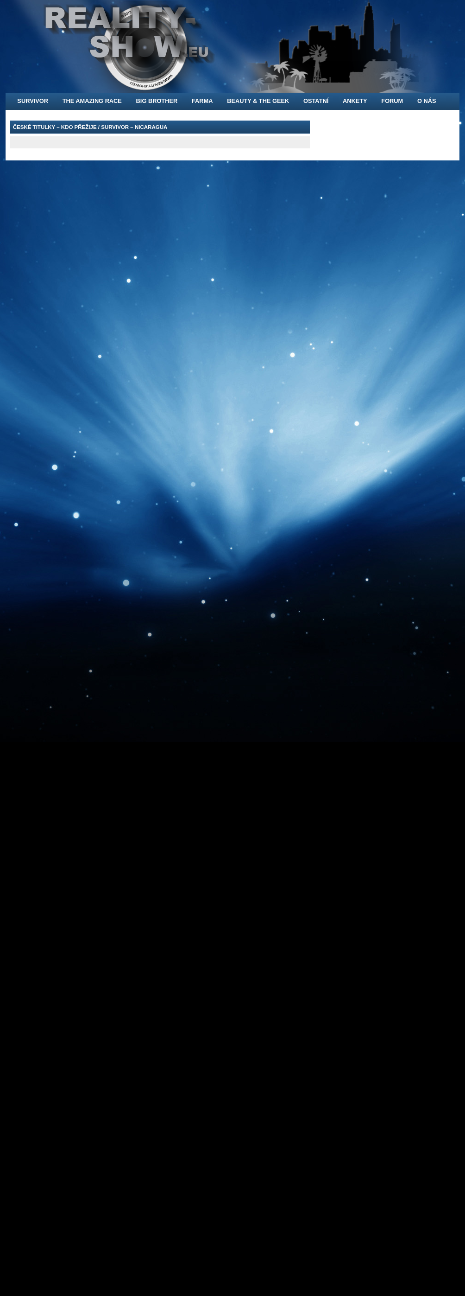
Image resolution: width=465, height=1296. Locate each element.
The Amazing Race (92, 100)
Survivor (32, 100)
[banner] (232, 46)
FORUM (392, 100)
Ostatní (315, 100)
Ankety (355, 100)
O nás (426, 100)
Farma (202, 100)
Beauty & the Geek (258, 100)
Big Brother (157, 100)
